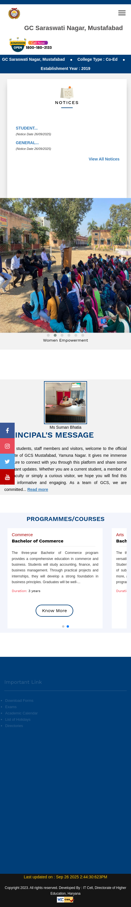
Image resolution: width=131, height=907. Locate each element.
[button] (63, 626)
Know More (54, 610)
